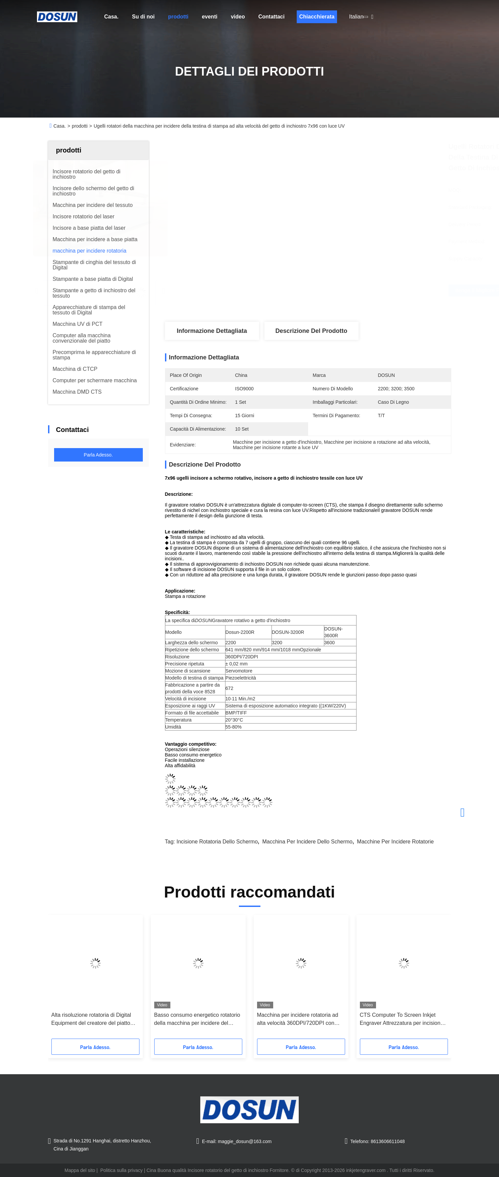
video (238, 16)
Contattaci (271, 16)
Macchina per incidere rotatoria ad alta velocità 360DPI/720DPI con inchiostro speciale (297, 1019)
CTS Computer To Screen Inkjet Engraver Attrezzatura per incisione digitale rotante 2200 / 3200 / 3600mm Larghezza (402, 1019)
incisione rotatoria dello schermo (217, 841)
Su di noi (143, 16)
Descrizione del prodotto (311, 331)
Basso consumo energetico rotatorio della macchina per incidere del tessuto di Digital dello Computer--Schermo (197, 1019)
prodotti (178, 16)
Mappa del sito (80, 1170)
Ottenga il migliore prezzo (348, 290)
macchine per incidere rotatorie (395, 841)
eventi (209, 16)
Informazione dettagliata (212, 331)
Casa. (111, 16)
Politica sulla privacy (121, 1170)
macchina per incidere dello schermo (307, 841)
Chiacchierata (316, 16)
